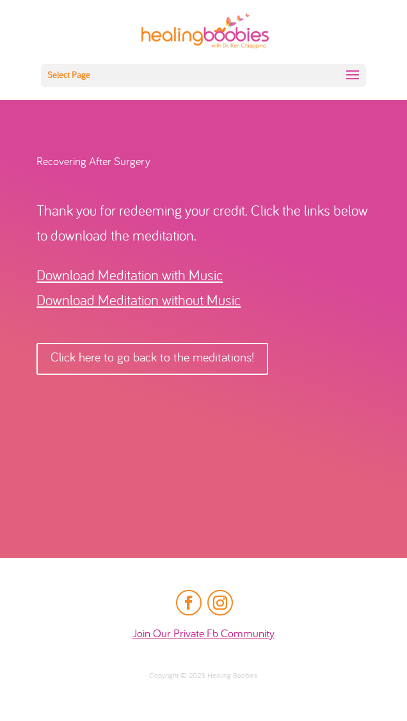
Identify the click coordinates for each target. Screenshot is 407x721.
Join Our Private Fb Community (203, 634)
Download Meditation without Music (138, 302)
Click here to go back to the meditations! (152, 358)
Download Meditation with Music (129, 277)
